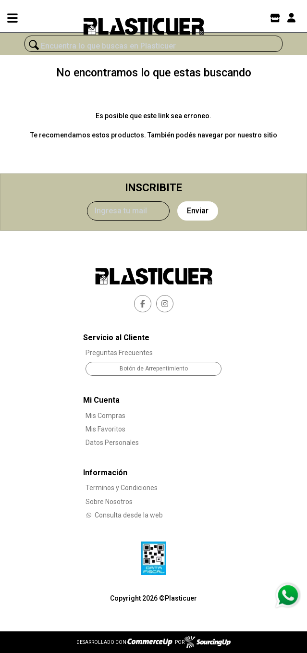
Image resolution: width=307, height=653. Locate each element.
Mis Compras (105, 415)
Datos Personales (112, 442)
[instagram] (164, 303)
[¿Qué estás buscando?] (153, 46)
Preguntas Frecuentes (119, 353)
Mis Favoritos (105, 429)
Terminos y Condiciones (122, 488)
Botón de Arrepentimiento (154, 368)
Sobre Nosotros (109, 501)
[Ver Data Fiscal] (153, 556)
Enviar (198, 210)
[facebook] (142, 303)
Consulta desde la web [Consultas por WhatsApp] (124, 515)
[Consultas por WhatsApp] (287, 595)
